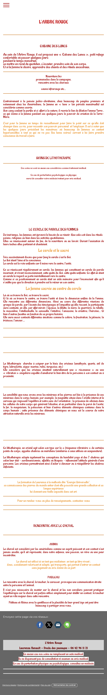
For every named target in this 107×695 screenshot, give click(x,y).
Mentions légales (9, 685)
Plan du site (45, 685)
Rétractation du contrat (65, 685)
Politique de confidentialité (28, 685)
